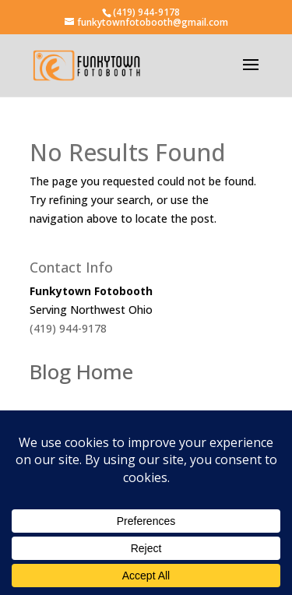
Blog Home (81, 371)
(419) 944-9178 (146, 12)
